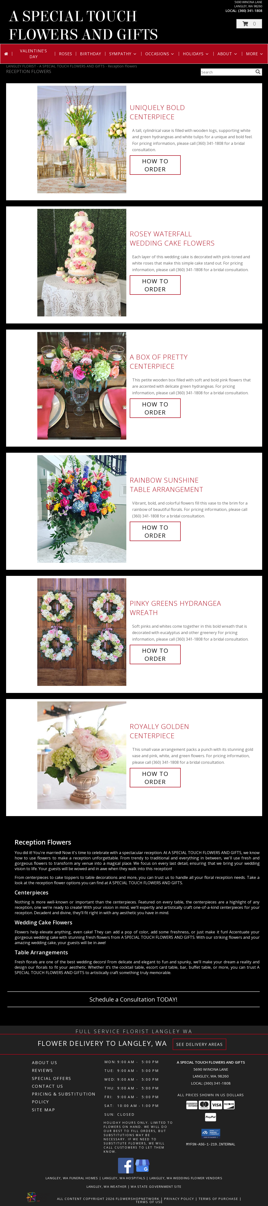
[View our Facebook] (126, 1172)
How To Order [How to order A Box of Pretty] (155, 408)
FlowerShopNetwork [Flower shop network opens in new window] (137, 1199)
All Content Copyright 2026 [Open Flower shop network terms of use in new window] (86, 1199)
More (255, 53)
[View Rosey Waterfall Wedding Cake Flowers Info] (82, 261)
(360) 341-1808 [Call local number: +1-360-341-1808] (250, 10)
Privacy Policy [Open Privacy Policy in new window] (179, 1199)
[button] (249, 23)
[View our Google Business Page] (142, 1172)
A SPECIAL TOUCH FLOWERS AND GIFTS (83, 25)
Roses (65, 53)
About (228, 53)
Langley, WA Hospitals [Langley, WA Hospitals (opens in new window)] (123, 1178)
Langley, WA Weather (107, 1186)
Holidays (196, 53)
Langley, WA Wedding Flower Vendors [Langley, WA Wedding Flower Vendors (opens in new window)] (185, 1178)
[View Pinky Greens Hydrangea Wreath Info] (82, 631)
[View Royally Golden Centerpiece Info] (82, 754)
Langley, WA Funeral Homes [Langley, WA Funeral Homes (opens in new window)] (72, 1178)
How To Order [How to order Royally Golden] (155, 778)
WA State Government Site (156, 1186)
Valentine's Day (33, 53)
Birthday (90, 53)
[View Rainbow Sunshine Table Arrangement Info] (82, 508)
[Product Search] (227, 72)
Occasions (160, 53)
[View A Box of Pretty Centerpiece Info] (82, 384)
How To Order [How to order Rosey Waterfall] (155, 285)
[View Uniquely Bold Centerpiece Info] (82, 138)
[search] (258, 71)
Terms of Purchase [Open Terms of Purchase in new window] (218, 1199)
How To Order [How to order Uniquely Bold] (155, 165)
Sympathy (123, 53)
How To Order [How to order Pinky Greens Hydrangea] (155, 654)
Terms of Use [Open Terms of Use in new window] (149, 1202)
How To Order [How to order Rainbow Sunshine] (155, 531)
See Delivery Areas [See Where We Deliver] (199, 1044)
